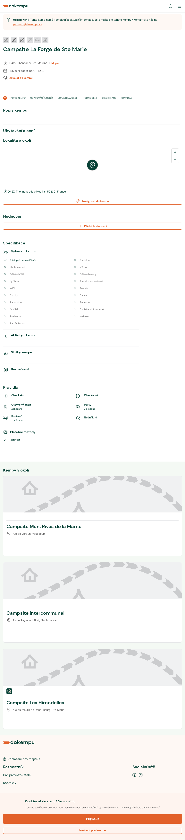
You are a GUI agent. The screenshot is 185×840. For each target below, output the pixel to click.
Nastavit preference (92, 830)
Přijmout (92, 819)
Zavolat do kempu (21, 78)
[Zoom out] (175, 159)
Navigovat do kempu (92, 201)
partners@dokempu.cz (27, 24)
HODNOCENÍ (90, 97)
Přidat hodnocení (92, 226)
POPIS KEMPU (18, 97)
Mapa (54, 63)
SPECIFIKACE (109, 97)
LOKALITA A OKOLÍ (68, 97)
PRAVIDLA (126, 97)
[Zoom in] (175, 152)
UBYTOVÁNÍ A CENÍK (41, 97)
